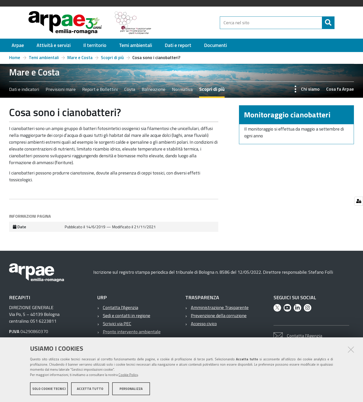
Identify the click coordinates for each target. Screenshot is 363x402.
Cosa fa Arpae (340, 89)
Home (14, 57)
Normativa (182, 89)
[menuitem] (17, 45)
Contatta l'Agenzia (120, 307)
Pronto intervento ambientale (132, 331)
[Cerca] (338, 22)
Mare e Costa (80, 57)
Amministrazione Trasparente (220, 307)
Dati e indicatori (24, 89)
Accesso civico (204, 323)
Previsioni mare (61, 89)
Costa (129, 89)
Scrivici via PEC (117, 323)
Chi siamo (310, 89)
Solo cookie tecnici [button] (49, 388)
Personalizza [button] (131, 388)
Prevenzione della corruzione (219, 315)
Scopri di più (112, 57)
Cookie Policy (128, 375)
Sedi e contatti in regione (126, 315)
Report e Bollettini (100, 89)
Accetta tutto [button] (90, 388)
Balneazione (153, 89)
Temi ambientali (44, 57)
